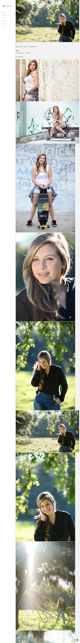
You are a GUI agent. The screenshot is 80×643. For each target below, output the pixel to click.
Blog (3, 25)
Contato (4, 20)
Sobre (3, 17)
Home (3, 12)
